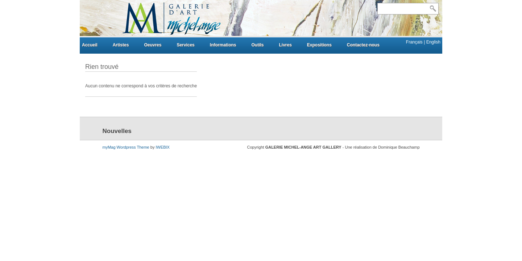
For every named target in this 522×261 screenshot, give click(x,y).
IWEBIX (163, 147)
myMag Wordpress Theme (126, 147)
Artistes (121, 44)
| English (432, 42)
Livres (285, 44)
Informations (223, 44)
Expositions (319, 44)
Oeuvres (152, 44)
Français (415, 42)
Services (185, 44)
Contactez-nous (363, 44)
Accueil (90, 44)
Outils (257, 44)
